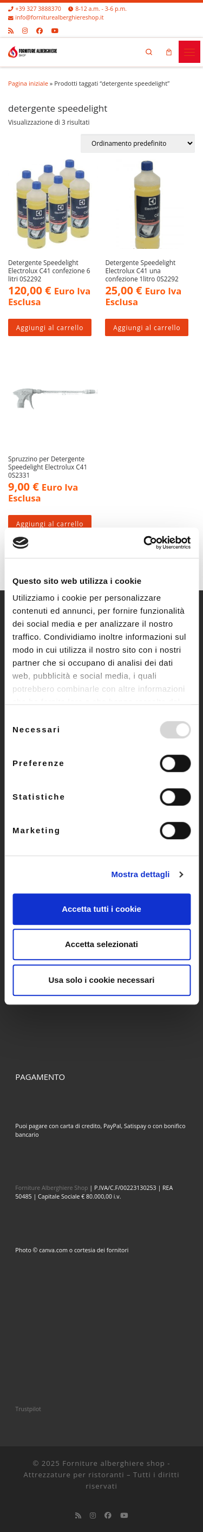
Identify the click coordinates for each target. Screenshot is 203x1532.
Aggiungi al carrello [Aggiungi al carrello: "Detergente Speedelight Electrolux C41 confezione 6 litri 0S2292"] (49, 327)
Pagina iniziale (28, 83)
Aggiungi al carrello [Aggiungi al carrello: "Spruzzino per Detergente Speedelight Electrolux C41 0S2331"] (49, 523)
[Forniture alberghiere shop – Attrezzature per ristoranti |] (32, 50)
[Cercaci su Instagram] (25, 30)
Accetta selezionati (101, 944)
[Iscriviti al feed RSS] (11, 30)
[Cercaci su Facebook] (39, 30)
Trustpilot (28, 1409)
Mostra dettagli (140, 874)
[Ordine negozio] (138, 143)
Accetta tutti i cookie (101, 908)
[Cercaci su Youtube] (54, 30)
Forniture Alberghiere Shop (51, 1188)
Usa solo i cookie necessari (102, 979)
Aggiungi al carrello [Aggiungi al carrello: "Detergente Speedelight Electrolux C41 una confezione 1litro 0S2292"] (146, 327)
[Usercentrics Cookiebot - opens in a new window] (145, 543)
